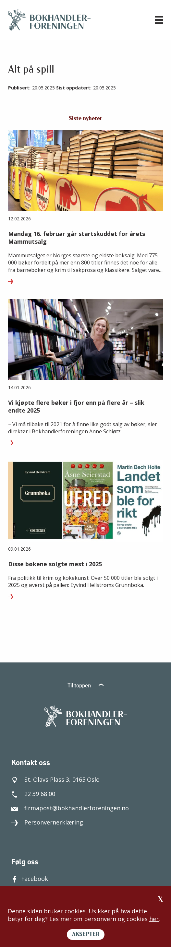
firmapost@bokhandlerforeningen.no (70, 808)
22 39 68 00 (33, 794)
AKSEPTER (85, 934)
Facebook (29, 879)
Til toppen (85, 686)
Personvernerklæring (47, 822)
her (154, 919)
